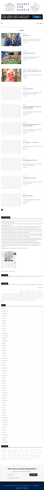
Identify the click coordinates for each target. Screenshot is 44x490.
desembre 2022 (5, 367)
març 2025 (4, 325)
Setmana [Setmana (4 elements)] (11, 459)
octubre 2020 (4, 422)
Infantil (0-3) (25, 69)
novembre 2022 (5, 370)
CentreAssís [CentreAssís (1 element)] (10, 451)
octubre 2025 (4, 315)
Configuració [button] (19, 488)
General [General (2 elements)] (3, 455)
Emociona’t (26, 35)
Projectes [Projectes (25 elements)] (24, 457)
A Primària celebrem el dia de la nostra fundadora (32, 107)
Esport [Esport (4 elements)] (23, 453)
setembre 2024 (4, 340)
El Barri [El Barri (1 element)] (40, 451)
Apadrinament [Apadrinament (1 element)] (4, 449)
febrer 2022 (4, 387)
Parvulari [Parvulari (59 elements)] (10, 457)
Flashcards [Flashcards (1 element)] (32, 453)
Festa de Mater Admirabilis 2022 (32, 71)
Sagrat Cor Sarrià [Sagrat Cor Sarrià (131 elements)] (5, 459)
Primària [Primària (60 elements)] (15, 457)
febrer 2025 (4, 328)
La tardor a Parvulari (29, 53)
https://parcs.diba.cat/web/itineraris (31, 240)
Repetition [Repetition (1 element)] (30, 457)
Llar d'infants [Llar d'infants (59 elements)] (4, 457)
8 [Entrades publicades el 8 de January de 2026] (21, 293)
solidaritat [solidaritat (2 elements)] (16, 459)
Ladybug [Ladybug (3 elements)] (32, 455)
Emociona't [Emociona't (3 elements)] (15, 453)
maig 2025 (4, 320)
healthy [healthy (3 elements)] (8, 455)
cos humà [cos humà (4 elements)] (26, 451)
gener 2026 (4, 308)
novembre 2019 (5, 437)
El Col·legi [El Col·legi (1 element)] (9, 453)
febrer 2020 (4, 429)
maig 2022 (4, 380)
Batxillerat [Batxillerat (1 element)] (15, 449)
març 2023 (4, 365)
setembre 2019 (4, 442)
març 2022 (4, 385)
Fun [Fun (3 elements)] (40, 453)
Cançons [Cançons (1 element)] (26, 449)
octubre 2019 (4, 439)
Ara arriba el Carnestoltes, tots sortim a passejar (32, 125)
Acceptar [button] (25, 488)
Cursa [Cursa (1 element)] (31, 451)
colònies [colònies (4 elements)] (15, 451)
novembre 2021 (5, 395)
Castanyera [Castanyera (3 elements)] (38, 449)
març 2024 (4, 350)
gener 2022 (4, 390)
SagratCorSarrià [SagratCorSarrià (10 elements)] (36, 457)
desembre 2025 (5, 310)
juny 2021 (3, 402)
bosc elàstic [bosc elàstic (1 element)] (21, 449)
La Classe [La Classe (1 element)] (27, 455)
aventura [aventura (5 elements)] (10, 449)
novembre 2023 (5, 360)
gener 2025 (4, 330)
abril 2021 (4, 407)
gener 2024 (4, 355)
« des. (2, 301)
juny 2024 (3, 343)
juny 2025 (3, 318)
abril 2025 (4, 323)
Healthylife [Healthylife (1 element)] (13, 455)
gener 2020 (4, 432)
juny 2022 (3, 377)
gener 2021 (4, 415)
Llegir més (25, 42)
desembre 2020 (5, 417)
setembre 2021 (4, 400)
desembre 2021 (5, 392)
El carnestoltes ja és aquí (30, 160)
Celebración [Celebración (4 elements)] (4, 451)
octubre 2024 (4, 338)
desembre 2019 (5, 434)
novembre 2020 (5, 420)
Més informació (36, 485)
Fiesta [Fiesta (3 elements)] (27, 453)
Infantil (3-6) (25, 51)
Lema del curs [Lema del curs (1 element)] (38, 455)
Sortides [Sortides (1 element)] (25, 459)
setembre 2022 (4, 375)
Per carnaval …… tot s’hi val (31, 142)
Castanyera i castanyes (29, 178)
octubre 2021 (4, 397)
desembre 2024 (5, 333)
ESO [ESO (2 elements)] (19, 453)
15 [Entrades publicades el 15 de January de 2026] (21, 295)
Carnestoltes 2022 (28, 88)
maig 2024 (4, 345)
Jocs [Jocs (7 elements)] (23, 455)
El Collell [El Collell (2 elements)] (3, 453)
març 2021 (4, 410)
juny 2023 (3, 363)
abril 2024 (4, 348)
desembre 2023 (5, 358)
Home (2, 27)
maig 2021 (4, 405)
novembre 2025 (5, 313)
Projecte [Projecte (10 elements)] (19, 457)
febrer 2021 (4, 412)
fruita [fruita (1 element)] (37, 453)
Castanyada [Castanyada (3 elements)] (32, 449)
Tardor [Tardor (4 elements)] (30, 459)
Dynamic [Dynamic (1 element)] (35, 451)
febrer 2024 (4, 353)
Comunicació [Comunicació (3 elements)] (21, 451)
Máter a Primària (28, 195)
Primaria (24, 33)
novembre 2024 (5, 335)
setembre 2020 (4, 425)
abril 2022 (4, 382)
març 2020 (4, 427)
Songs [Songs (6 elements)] (21, 459)
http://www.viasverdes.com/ (25, 232)
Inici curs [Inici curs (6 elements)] (18, 455)
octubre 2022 (4, 373)
